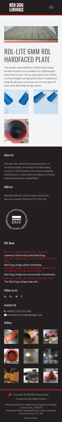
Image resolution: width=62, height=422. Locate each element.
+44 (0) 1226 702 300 (19, 311)
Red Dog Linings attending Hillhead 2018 (28, 278)
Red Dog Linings (40, 394)
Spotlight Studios (38, 398)
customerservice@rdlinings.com (24, 314)
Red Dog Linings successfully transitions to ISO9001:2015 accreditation (30, 269)
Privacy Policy (31, 418)
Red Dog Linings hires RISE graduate (26, 251)
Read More (32, 178)
